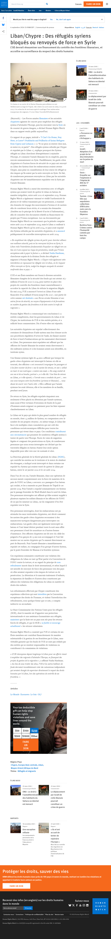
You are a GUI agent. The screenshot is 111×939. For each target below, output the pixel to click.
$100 (26, 730)
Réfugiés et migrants (27, 771)
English (77, 27)
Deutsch (95, 27)
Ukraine (49, 10)
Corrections (20, 914)
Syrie (60, 125)
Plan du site (49, 914)
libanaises (43, 118)
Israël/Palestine (19, 10)
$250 (34, 730)
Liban (40, 764)
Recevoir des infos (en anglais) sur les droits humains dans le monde (33, 901)
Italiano (101, 27)
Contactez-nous (8, 914)
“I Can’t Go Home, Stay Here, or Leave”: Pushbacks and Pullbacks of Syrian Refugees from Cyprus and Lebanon (37, 140)
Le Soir (33, 694)
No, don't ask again (63, 19)
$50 (17, 730)
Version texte (59, 914)
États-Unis (32, 10)
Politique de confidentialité (34, 914)
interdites (42, 594)
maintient (14, 619)
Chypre (14, 764)
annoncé (61, 231)
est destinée (27, 298)
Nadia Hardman (57, 253)
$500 (17, 736)
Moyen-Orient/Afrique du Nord (24, 768)
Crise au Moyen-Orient (63, 10)
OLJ (39, 694)
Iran (41, 10)
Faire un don (93, 4)
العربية (83, 27)
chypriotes (15, 121)
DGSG (61, 457)
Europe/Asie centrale (27, 764)
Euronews (24, 694)
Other (34, 736)
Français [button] (78, 4)
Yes (51, 19)
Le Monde (14, 694)
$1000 (25, 736)
